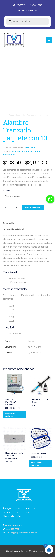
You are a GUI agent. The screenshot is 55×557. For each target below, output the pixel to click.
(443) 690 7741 (21, 5)
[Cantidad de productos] (11, 207)
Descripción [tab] (8, 223)
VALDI (15, 154)
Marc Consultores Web (39, 551)
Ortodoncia (13, 115)
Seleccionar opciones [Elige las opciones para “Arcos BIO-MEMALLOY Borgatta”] (10, 414)
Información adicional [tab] (13, 229)
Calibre (6, 191)
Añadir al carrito (33, 207)
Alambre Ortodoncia (22, 151)
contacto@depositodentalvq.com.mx (22, 533)
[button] (50, 199)
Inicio (5, 115)
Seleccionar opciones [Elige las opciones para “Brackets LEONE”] (36, 463)
